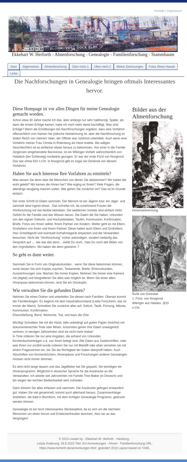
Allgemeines (30, 66)
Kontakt (159, 11)
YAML (146, 448)
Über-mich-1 (80, 66)
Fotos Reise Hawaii (162, 66)
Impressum (174, 11)
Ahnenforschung (55, 66)
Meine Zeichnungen (129, 66)
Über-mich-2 (102, 66)
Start (13, 66)
